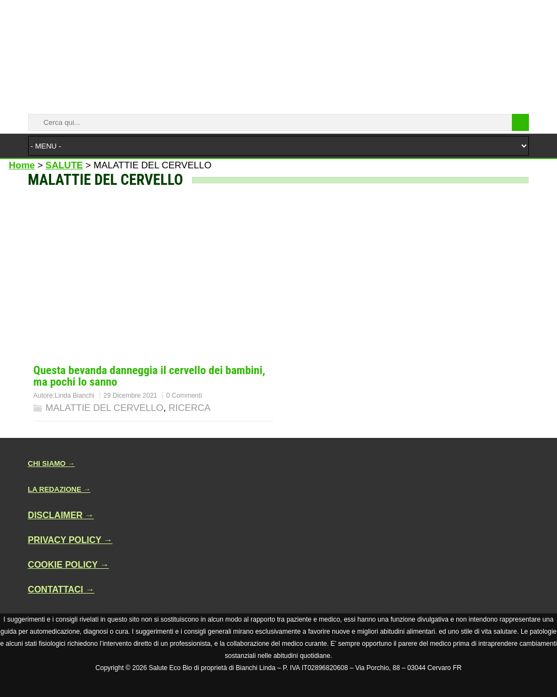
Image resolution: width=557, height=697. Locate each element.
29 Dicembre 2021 (130, 395)
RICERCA (189, 408)
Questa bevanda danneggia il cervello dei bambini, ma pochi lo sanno (149, 376)
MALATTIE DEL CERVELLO (104, 408)
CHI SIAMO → (51, 463)
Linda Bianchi (74, 395)
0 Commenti (184, 395)
